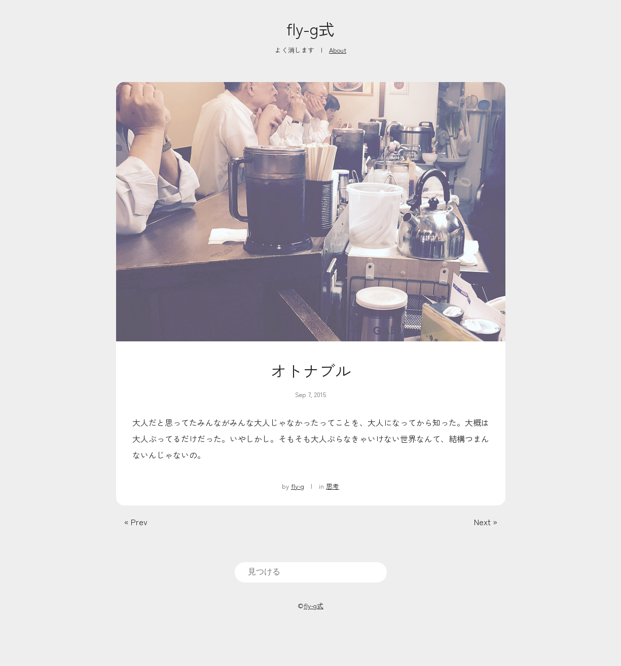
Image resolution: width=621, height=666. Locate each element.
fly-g (297, 486)
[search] (311, 572)
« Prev (136, 522)
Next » (485, 522)
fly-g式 (310, 28)
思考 (332, 486)
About (337, 50)
